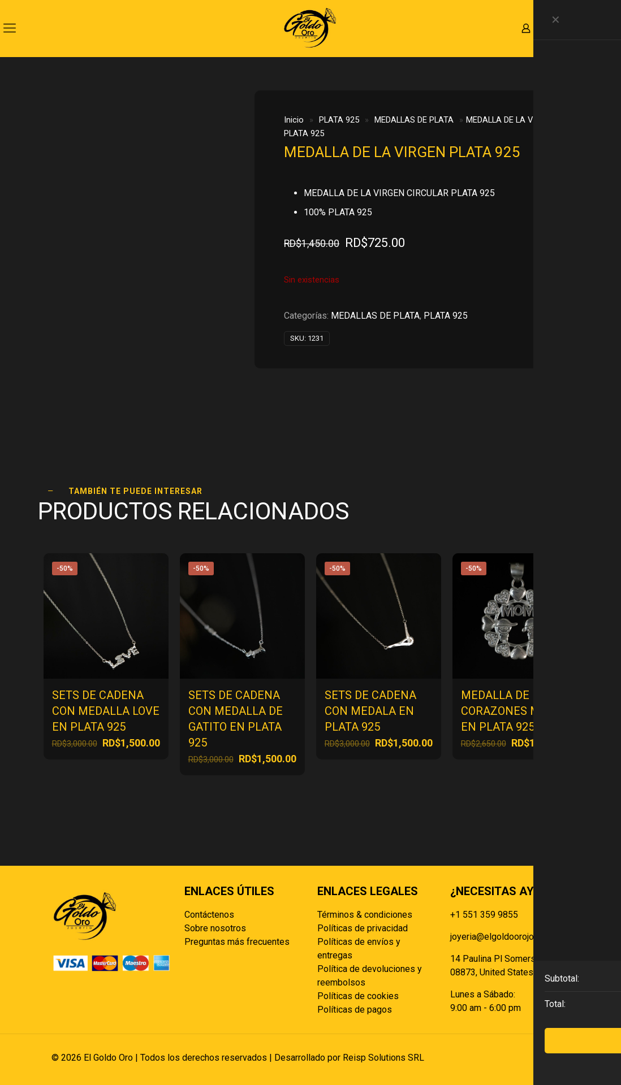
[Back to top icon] (558, 1058)
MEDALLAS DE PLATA (414, 120)
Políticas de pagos (354, 1009)
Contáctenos (209, 914)
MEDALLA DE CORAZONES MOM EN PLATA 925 (509, 711)
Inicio (294, 120)
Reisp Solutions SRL (383, 1057)
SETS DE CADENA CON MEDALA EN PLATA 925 (370, 711)
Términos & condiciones (364, 914)
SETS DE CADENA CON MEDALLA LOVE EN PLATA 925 (105, 711)
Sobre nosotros (215, 928)
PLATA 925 (339, 120)
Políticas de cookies (358, 996)
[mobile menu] (9, 28)
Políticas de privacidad (362, 928)
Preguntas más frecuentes (237, 941)
